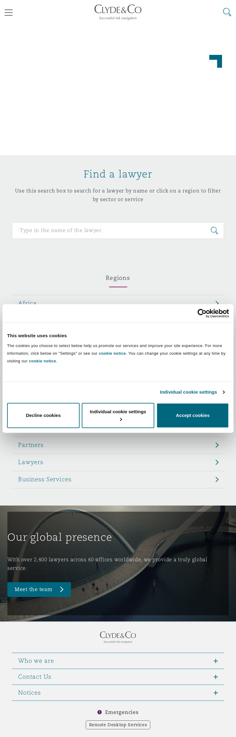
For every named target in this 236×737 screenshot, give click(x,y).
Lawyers (30, 462)
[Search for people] (118, 230)
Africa (27, 303)
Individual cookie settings (188, 392)
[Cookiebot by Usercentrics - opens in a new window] (202, 313)
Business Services (45, 479)
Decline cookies (43, 415)
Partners (31, 445)
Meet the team (34, 589)
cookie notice (112, 353)
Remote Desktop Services (118, 724)
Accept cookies (193, 415)
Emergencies (121, 712)
